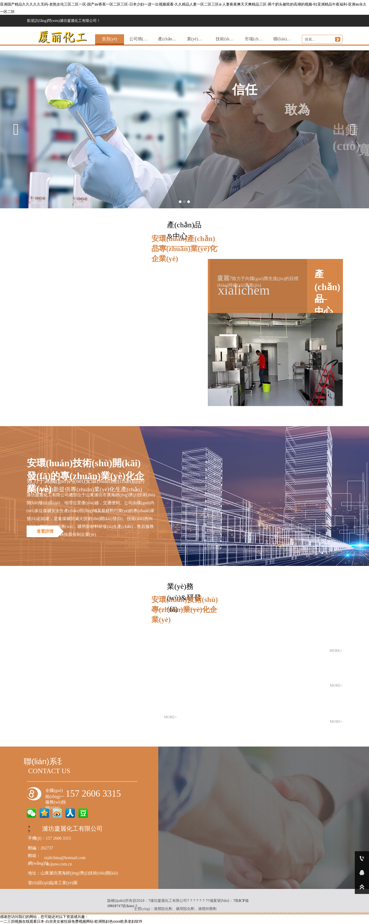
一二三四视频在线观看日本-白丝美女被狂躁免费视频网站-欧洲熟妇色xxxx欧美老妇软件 (71, 921)
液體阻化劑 (163, 908)
